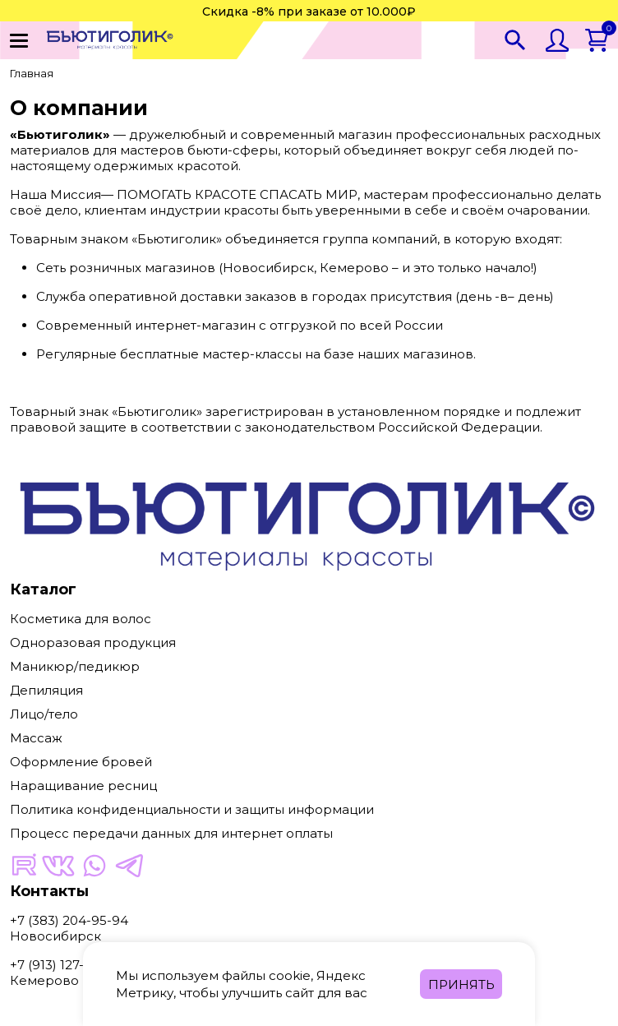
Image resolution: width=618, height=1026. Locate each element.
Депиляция (46, 690)
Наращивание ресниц (83, 785)
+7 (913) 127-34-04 (65, 965)
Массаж (36, 738)
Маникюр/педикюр (75, 666)
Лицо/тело (44, 714)
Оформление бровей (81, 762)
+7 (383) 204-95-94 (69, 920)
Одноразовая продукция (93, 642)
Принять (461, 984)
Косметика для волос (80, 618)
